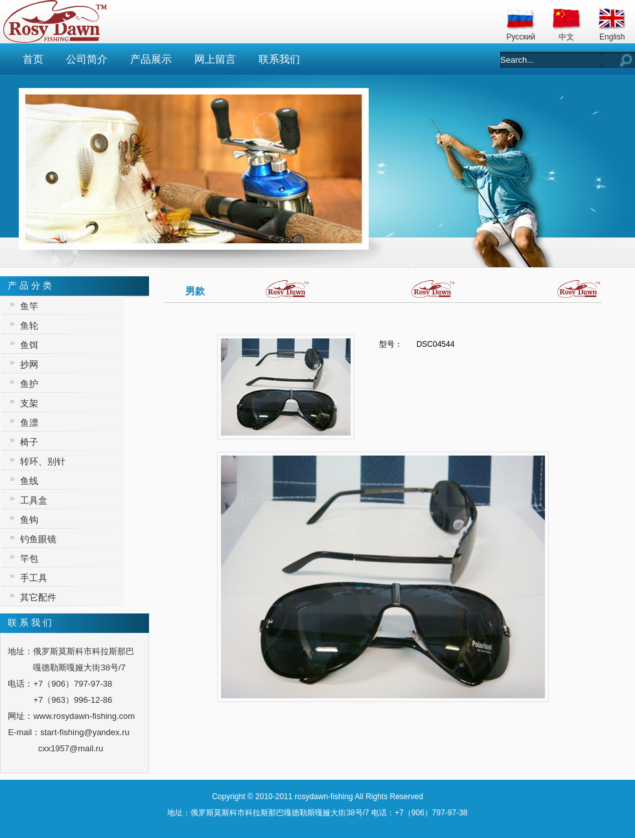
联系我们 (279, 59)
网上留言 (215, 59)
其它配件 (38, 597)
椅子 (29, 442)
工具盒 (33, 500)
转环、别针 (42, 461)
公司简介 (87, 59)
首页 (33, 59)
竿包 (29, 558)
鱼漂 (29, 422)
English (612, 36)
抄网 (29, 364)
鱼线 (29, 481)
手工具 (33, 578)
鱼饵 (29, 345)
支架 (29, 403)
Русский (520, 36)
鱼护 (29, 384)
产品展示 (151, 59)
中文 (566, 36)
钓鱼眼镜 (38, 539)
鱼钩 (29, 519)
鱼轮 (29, 325)
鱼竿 (29, 306)
